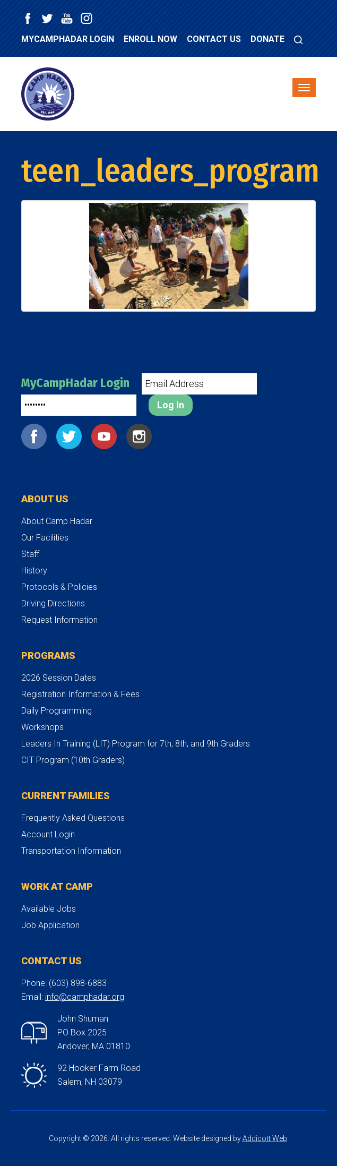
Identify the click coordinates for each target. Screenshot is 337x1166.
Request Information (59, 620)
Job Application (50, 925)
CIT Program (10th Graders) (73, 760)
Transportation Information (71, 851)
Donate (267, 39)
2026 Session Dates (58, 678)
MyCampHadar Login (67, 39)
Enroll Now (150, 39)
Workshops (42, 727)
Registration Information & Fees (80, 694)
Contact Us (214, 39)
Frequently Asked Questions (73, 818)
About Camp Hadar (56, 521)
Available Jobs (48, 909)
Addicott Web (265, 1138)
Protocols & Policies (59, 587)
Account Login (48, 834)
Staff (30, 554)
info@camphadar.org (84, 997)
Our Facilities (44, 538)
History (34, 570)
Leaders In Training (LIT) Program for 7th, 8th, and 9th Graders (135, 744)
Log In (170, 404)
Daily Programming (56, 711)
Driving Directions (53, 603)
